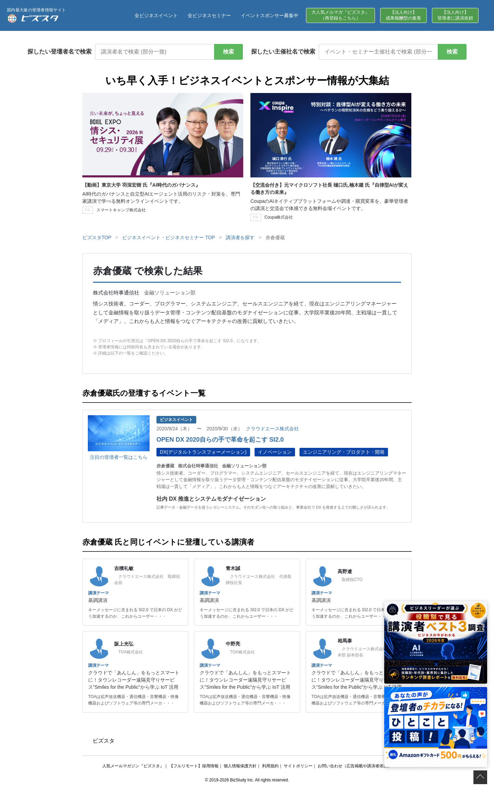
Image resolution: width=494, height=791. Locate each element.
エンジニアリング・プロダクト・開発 (344, 452)
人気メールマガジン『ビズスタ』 (133, 766)
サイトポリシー (298, 766)
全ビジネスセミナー (209, 15)
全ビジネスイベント (156, 15)
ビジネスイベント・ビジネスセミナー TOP (168, 237)
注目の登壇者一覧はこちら (119, 457)
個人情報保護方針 (240, 766)
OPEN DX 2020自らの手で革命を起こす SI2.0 (220, 439)
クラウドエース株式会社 (272, 428)
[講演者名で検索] (154, 52)
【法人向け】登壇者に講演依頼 (455, 15)
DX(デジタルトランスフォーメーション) (203, 452)
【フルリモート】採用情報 (194, 766)
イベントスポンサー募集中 (269, 15)
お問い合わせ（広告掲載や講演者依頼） (355, 766)
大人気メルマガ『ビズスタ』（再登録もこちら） (340, 15)
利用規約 (270, 766)
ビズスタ (104, 741)
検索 (228, 52)
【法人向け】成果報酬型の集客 (403, 15)
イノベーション (275, 452)
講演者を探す (240, 237)
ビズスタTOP (96, 237)
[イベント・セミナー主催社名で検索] (378, 52)
